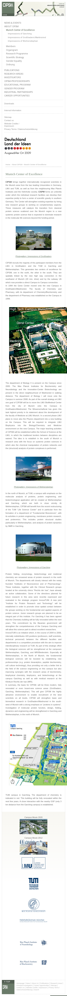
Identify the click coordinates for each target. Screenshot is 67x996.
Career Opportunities (16, 95)
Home (8, 164)
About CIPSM (11, 26)
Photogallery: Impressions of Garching (33, 567)
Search (36, 990)
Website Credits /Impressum (11, 125)
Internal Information (12, 110)
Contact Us (20, 987)
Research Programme (17, 53)
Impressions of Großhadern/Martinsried (27, 37)
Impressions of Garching (20, 34)
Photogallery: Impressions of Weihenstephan (33, 487)
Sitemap (7, 117)
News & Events (12, 22)
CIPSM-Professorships (17, 81)
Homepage (20, 983)
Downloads (9, 103)
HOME (5, 15)
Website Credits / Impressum (36, 987)
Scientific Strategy (15, 57)
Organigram (12, 50)
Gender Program (14, 88)
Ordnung (10, 64)
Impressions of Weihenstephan (23, 41)
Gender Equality (14, 61)
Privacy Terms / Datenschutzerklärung (20, 129)
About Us (35, 983)
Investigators (12, 77)
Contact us (9, 120)
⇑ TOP (7, 982)
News (28, 983)
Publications (11, 70)
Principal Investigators (24, 985)
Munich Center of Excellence (20, 30)
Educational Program (17, 84)
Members (11, 46)
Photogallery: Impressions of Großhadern (33, 256)
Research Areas (13, 73)
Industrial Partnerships (18, 92)
